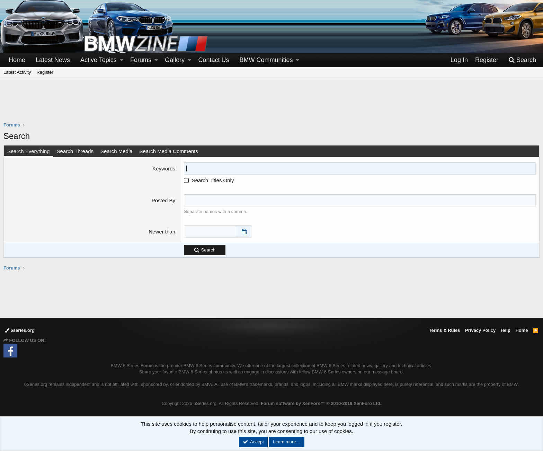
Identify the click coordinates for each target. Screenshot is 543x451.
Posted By (163, 200)
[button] (121, 60)
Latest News (53, 59)
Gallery (175, 59)
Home (17, 59)
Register (44, 72)
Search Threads (75, 151)
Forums (140, 59)
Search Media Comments (169, 151)
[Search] (522, 60)
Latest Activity (17, 72)
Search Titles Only (209, 180)
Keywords (163, 168)
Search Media (116, 151)
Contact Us (213, 59)
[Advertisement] (271, 104)
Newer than (162, 232)
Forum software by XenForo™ (321, 403)
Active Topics (98, 59)
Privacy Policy (480, 330)
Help (505, 330)
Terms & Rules (444, 330)
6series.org (20, 330)
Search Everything (28, 151)
